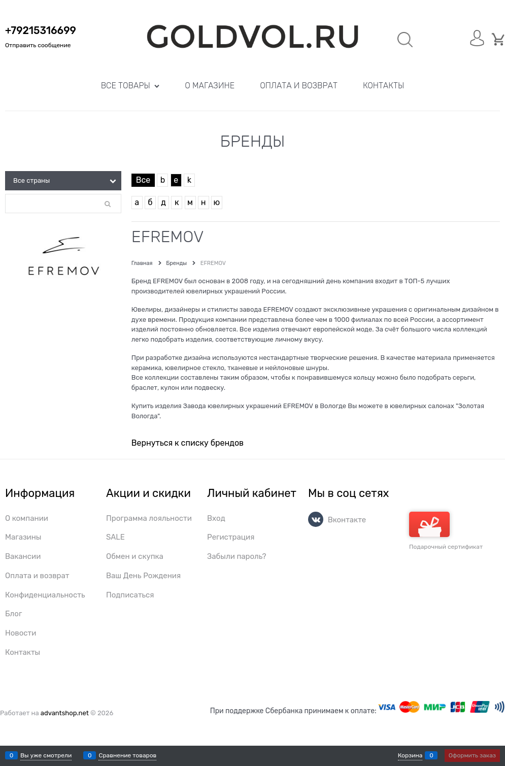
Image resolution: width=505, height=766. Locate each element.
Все (143, 180)
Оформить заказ (472, 755)
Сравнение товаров (127, 755)
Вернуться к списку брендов (187, 443)
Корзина (410, 755)
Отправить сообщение (38, 45)
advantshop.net (65, 713)
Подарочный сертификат (446, 531)
